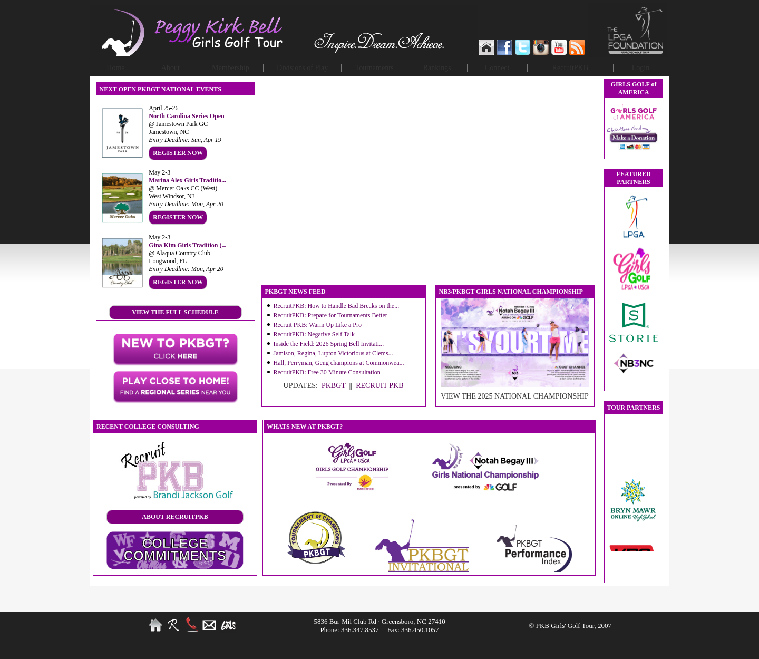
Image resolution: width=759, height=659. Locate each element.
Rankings (437, 68)
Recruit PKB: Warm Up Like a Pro (318, 324)
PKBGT (334, 386)
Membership (230, 68)
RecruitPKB (570, 68)
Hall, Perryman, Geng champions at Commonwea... (339, 362)
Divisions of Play (302, 68)
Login (640, 68)
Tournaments (374, 68)
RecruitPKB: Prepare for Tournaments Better (330, 315)
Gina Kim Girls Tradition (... (187, 245)
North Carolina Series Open (186, 116)
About (170, 68)
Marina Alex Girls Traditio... (187, 180)
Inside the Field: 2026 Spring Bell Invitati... (329, 343)
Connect (497, 68)
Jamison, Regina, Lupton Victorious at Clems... (333, 353)
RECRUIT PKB (379, 386)
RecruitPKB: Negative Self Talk (314, 334)
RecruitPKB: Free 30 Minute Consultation (327, 372)
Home (115, 68)
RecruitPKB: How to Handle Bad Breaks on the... (337, 305)
